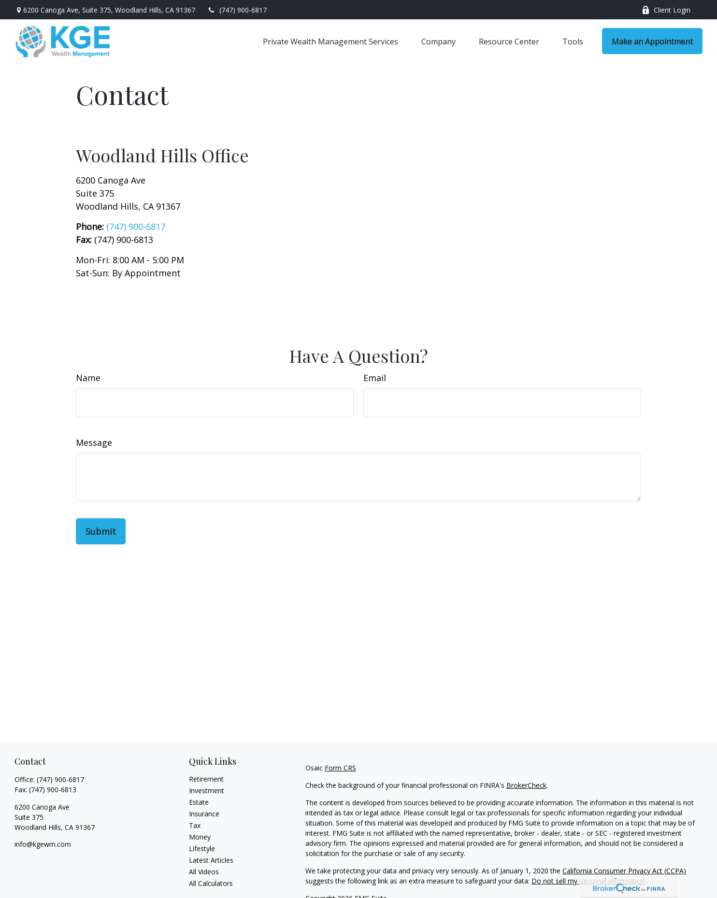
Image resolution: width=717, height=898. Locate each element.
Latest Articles (211, 860)
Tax (195, 825)
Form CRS (340, 767)
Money (200, 836)
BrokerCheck (526, 785)
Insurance (204, 813)
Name (88, 378)
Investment (206, 790)
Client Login (666, 9)
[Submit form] (101, 531)
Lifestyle (202, 848)
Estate (199, 802)
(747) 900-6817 (237, 9)
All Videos (204, 871)
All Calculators (211, 883)
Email (374, 378)
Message (94, 442)
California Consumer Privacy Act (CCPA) (624, 870)
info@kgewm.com (42, 844)
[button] (330, 41)
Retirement (206, 779)
